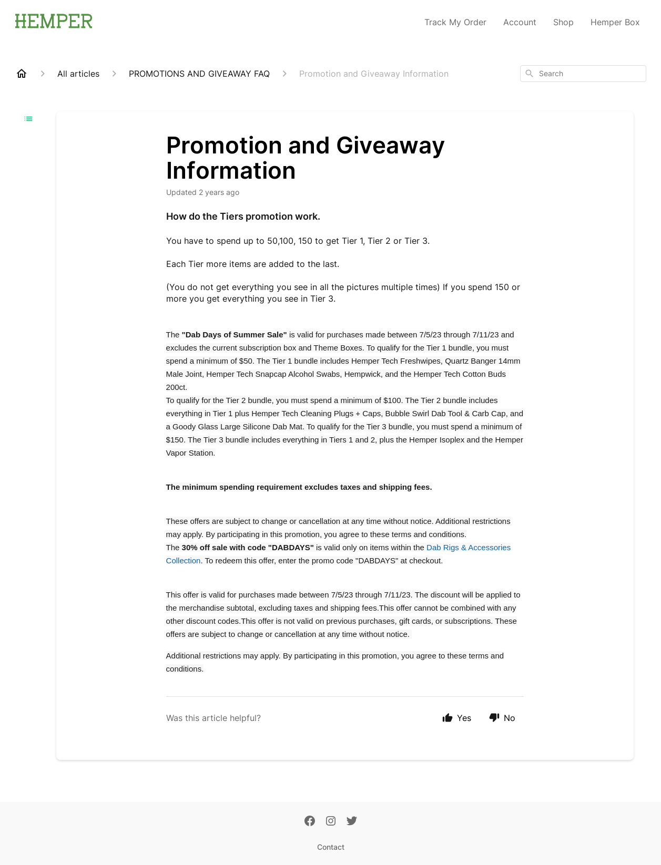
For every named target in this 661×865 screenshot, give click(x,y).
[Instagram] (330, 822)
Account (519, 22)
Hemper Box (615, 22)
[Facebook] (309, 822)
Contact (330, 846)
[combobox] (583, 73)
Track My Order (455, 22)
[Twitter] (351, 822)
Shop (563, 22)
